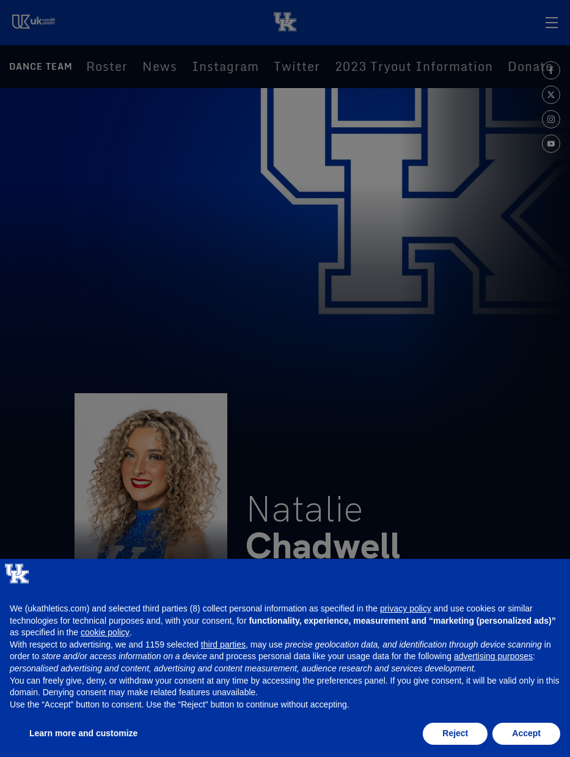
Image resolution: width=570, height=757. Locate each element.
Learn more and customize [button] (83, 733)
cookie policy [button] (105, 632)
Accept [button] (526, 733)
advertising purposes (493, 656)
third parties (223, 644)
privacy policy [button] (405, 608)
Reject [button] (455, 733)
